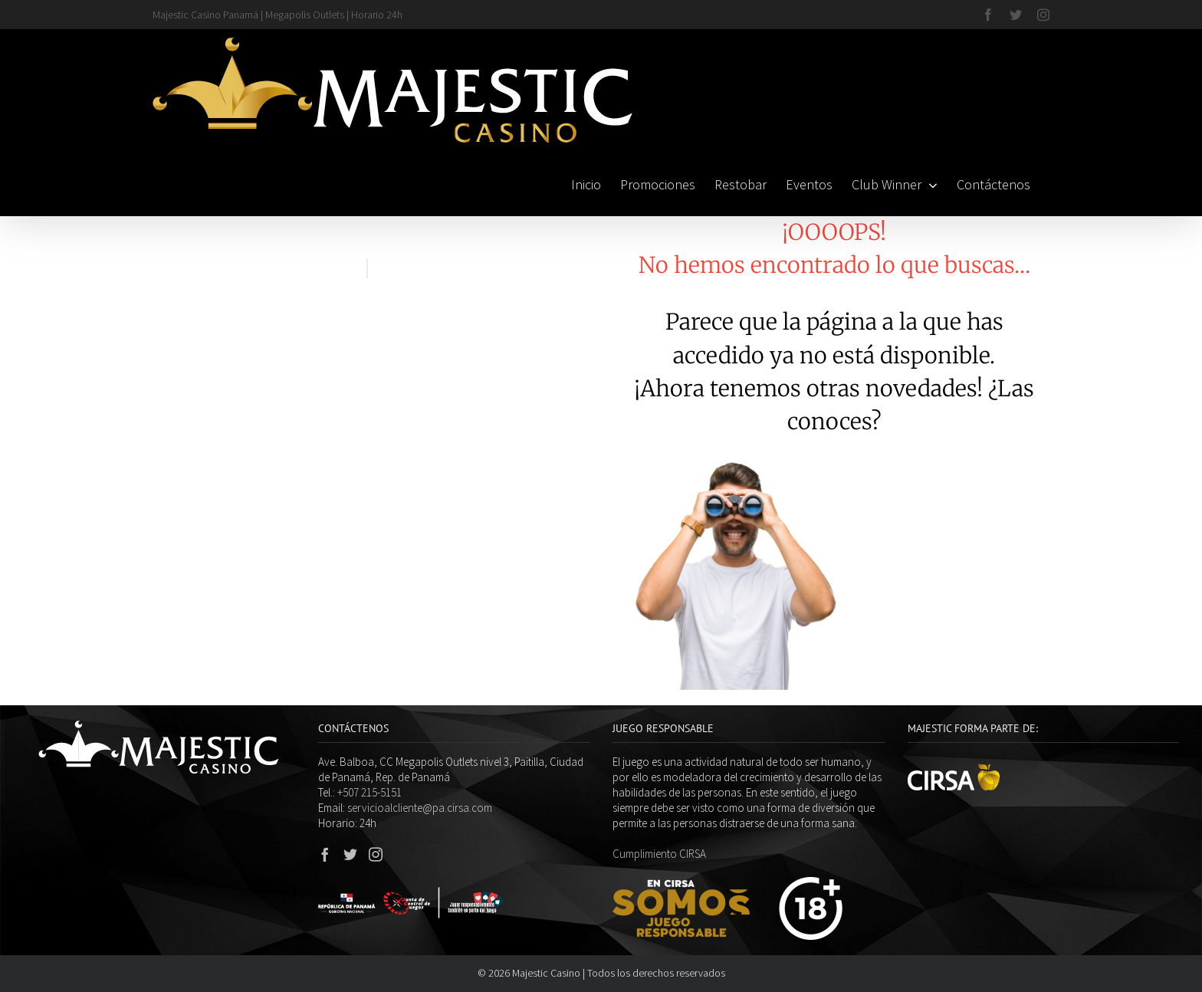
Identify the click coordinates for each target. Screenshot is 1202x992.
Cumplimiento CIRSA (659, 853)
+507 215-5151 (369, 792)
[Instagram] (376, 854)
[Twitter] (350, 854)
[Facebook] (325, 854)
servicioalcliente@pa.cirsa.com (419, 807)
